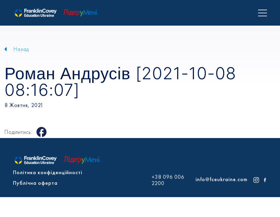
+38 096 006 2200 (167, 180)
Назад (21, 49)
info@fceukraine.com (221, 179)
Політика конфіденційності (47, 172)
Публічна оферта (35, 182)
